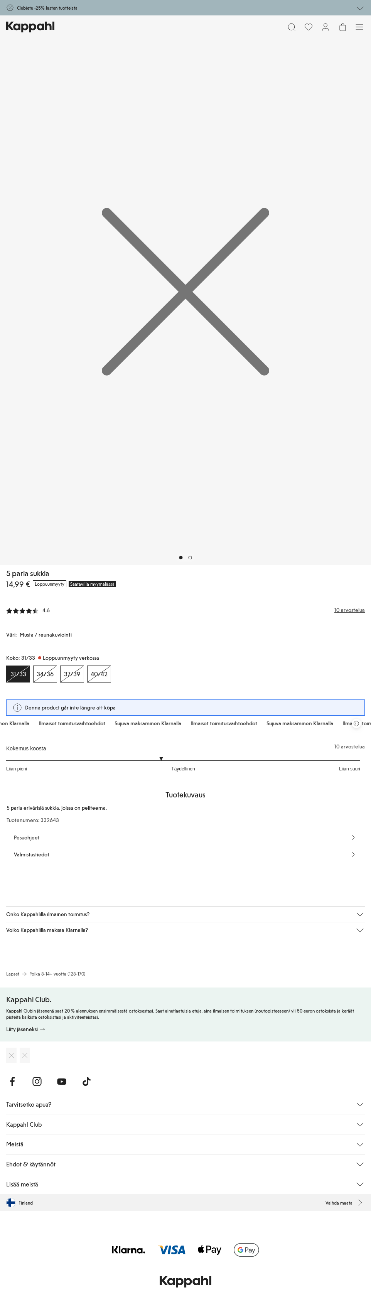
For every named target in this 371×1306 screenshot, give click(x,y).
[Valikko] (359, 27)
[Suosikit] (308, 27)
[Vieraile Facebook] (12, 1081)
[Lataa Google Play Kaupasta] (25, 1055)
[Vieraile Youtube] (62, 1081)
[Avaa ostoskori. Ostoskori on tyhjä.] (342, 27)
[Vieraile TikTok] (86, 1081)
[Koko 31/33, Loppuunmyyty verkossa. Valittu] (18, 674)
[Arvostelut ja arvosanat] (185, 610)
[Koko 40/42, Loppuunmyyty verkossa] (99, 674)
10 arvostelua (349, 746)
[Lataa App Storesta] (11, 1055)
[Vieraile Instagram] (37, 1081)
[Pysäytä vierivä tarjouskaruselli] (356, 723)
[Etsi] (291, 27)
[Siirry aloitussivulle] (30, 27)
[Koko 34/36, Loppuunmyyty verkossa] (45, 674)
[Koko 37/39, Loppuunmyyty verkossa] (72, 674)
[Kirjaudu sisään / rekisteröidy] (325, 27)
